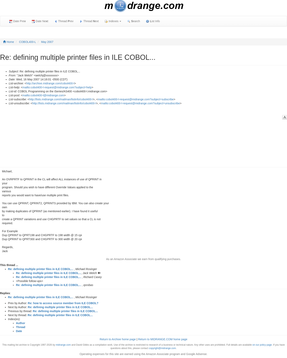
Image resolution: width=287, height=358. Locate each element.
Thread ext (89, 21)
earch (133, 21)
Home (8, 41)
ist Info (153, 21)
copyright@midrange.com (162, 348)
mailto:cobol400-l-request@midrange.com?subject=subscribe (136, 99)
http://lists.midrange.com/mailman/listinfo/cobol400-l (61, 99)
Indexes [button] (113, 21)
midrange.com (63, 344)
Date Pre (17, 21)
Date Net (40, 21)
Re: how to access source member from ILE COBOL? (63, 303)
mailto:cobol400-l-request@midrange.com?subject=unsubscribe (140, 103)
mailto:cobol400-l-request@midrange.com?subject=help (57, 87)
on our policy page (262, 344)
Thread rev (64, 21)
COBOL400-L (27, 41)
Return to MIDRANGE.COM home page (162, 339)
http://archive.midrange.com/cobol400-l (50, 83)
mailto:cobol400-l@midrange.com (43, 95)
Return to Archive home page (118, 339)
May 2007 (47, 41)
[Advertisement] (141, 135)
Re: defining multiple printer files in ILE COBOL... (40, 269)
